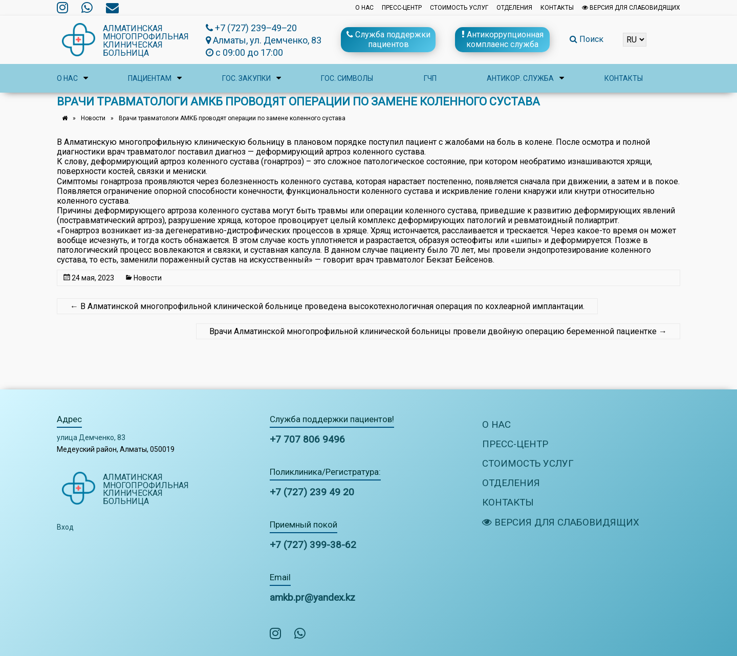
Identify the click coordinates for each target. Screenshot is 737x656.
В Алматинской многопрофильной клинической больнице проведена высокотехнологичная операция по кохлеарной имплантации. (327, 306)
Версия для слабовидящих (631, 7)
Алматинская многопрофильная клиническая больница (146, 41)
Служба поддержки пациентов (388, 39)
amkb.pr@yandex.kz (312, 597)
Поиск (586, 39)
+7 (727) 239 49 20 (312, 492)
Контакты (557, 7)
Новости (93, 118)
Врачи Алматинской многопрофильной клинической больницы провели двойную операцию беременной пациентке (438, 331)
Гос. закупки (246, 78)
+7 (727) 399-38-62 (313, 545)
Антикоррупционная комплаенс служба (503, 39)
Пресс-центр (402, 7)
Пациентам (149, 78)
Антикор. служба (520, 78)
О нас (364, 7)
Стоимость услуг (459, 7)
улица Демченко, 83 (91, 437)
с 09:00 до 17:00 (244, 52)
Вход (65, 527)
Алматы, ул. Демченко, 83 (263, 40)
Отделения (514, 7)
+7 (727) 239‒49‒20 (251, 28)
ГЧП (430, 78)
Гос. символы (347, 78)
